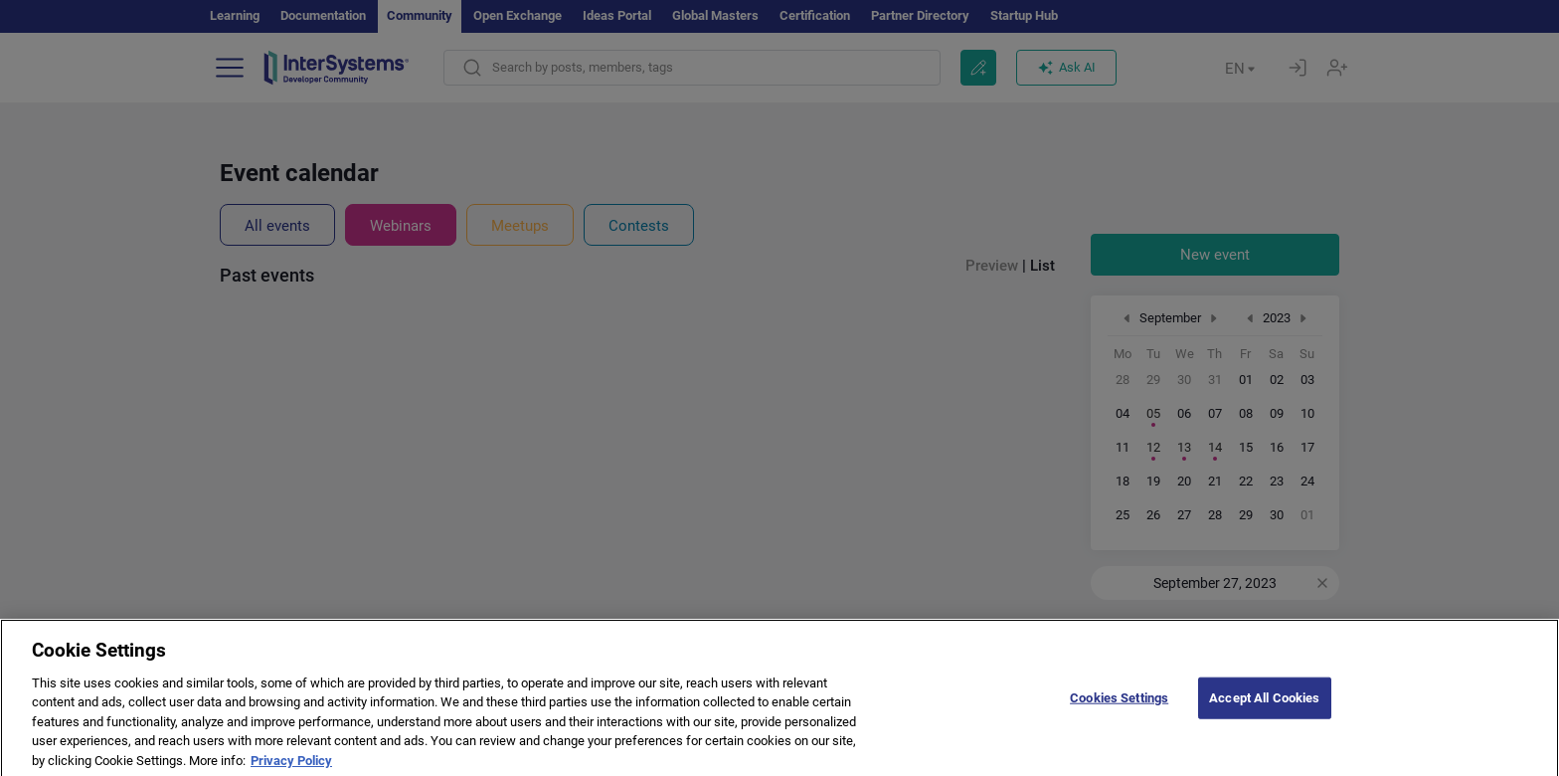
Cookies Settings (1119, 707)
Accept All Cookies (1264, 707)
